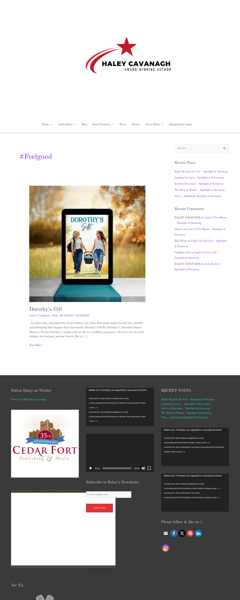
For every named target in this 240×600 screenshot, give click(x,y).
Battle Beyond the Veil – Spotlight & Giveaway (188, 330)
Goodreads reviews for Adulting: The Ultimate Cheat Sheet (45, 420)
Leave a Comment (39, 246)
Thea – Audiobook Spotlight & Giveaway (198, 132)
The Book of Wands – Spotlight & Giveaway (200, 126)
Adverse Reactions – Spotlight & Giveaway (199, 119)
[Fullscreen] (149, 398)
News (122, 54)
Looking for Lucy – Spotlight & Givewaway (199, 113)
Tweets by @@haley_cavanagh (29, 330)
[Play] (91, 398)
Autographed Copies (180, 54)
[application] (120, 337)
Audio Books (65, 54)
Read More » (36, 275)
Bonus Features (101, 54)
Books (45, 54)
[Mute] (143, 398)
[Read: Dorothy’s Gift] (87, 174)
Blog (84, 54)
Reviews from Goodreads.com (102, 499)
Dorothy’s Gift (46, 239)
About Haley (152, 54)
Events (136, 54)
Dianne (178, 165)
